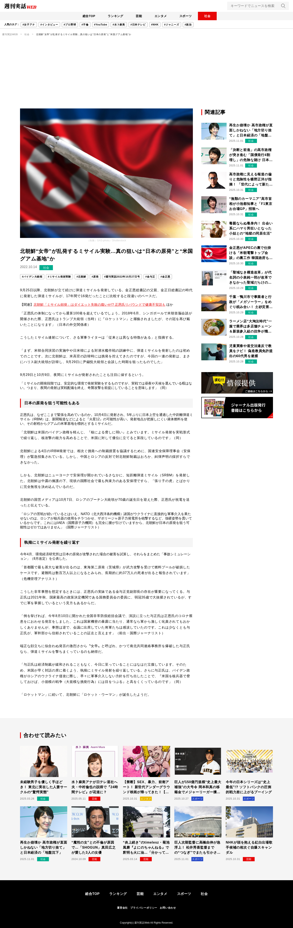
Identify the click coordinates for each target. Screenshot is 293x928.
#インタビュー (49, 24)
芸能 (138, 16)
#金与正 (150, 276)
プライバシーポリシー (143, 907)
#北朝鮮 (81, 276)
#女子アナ (29, 24)
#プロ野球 (70, 24)
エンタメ (161, 16)
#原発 (95, 276)
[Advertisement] (146, 76)
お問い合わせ (168, 907)
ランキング (114, 16)
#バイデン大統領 (32, 276)
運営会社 (122, 907)
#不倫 (85, 24)
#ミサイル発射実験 (59, 276)
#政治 (188, 24)
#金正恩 (165, 276)
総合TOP (86, 16)
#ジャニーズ (171, 24)
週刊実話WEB (10, 34)
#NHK (155, 24)
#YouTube (100, 24)
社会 (210, 16)
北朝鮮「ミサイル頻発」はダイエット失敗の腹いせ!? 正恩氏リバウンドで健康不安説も (99, 304)
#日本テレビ (137, 24)
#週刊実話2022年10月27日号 (122, 276)
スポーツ (187, 16)
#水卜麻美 (119, 24)
